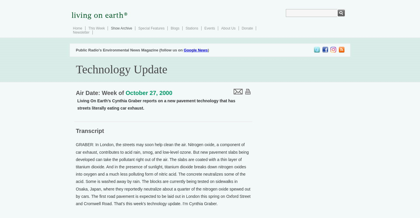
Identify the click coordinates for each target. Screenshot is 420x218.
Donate (247, 28)
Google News (196, 50)
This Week (96, 28)
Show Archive (121, 28)
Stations (192, 28)
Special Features (151, 28)
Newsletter (81, 32)
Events (209, 28)
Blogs (175, 28)
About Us (228, 28)
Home (77, 28)
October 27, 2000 (149, 93)
